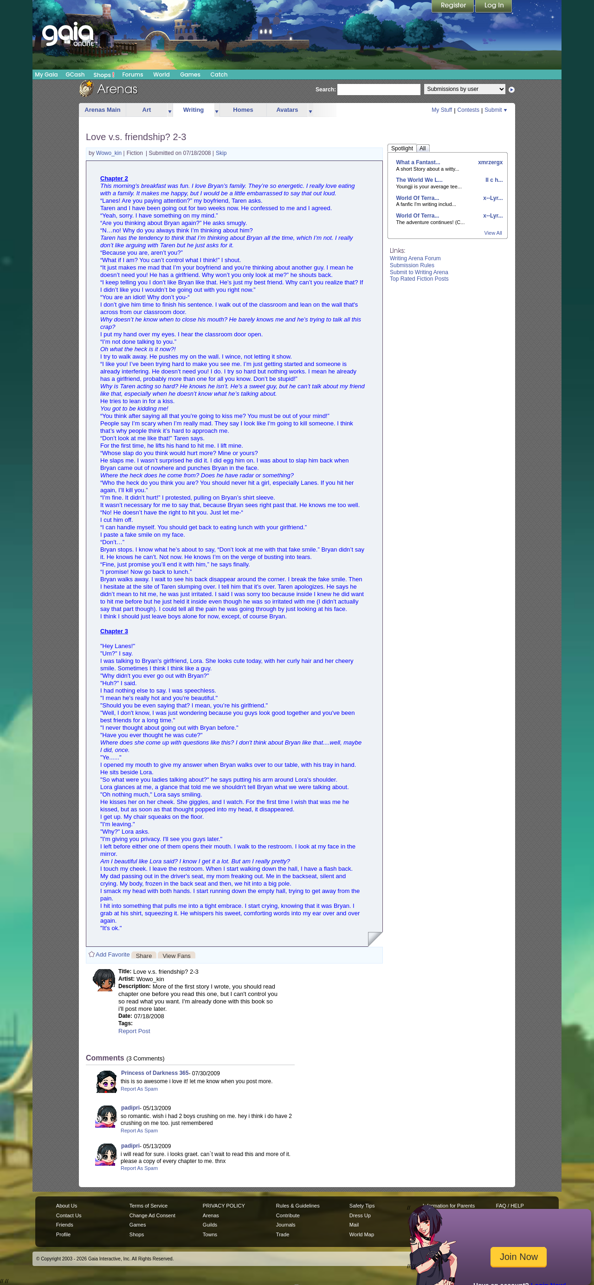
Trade (282, 1234)
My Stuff (442, 110)
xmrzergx (490, 162)
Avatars (287, 109)
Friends (64, 1224)
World (161, 74)
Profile (63, 1234)
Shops (104, 74)
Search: (326, 89)
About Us (66, 1205)
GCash (75, 74)
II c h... (493, 180)
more (170, 110)
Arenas (211, 1215)
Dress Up (360, 1215)
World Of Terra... (417, 198)
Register (453, 7)
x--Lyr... (492, 198)
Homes (243, 109)
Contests (468, 110)
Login (493, 7)
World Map (361, 1234)
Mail (354, 1224)
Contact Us (69, 1215)
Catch (219, 74)
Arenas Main (102, 109)
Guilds (210, 1224)
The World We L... (419, 180)
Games (190, 74)
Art (146, 109)
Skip (221, 153)
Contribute (288, 1215)
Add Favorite (113, 954)
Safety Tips (362, 1205)
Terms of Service (148, 1205)
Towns (210, 1234)
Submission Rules (412, 265)
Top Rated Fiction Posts (419, 279)
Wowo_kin (109, 153)
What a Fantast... (418, 162)
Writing (193, 109)
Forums (132, 74)
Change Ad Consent (152, 1215)
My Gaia (46, 74)
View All (493, 233)
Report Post (134, 1031)
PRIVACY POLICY (224, 1205)
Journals (286, 1224)
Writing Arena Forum (415, 258)
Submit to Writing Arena (419, 272)
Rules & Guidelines (298, 1205)
